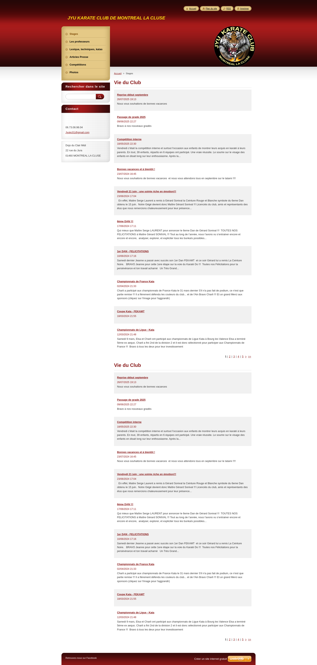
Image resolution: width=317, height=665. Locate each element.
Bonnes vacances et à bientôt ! (136, 169)
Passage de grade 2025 (131, 117)
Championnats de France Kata (135, 281)
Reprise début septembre (132, 94)
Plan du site (211, 8)
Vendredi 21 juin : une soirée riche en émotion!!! (146, 191)
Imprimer (244, 8)
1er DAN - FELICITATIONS (133, 251)
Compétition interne (129, 139)
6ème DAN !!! (125, 221)
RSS (228, 8)
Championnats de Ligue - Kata (135, 329)
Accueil (118, 73)
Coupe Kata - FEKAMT (131, 311)
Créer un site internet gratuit (210, 658)
